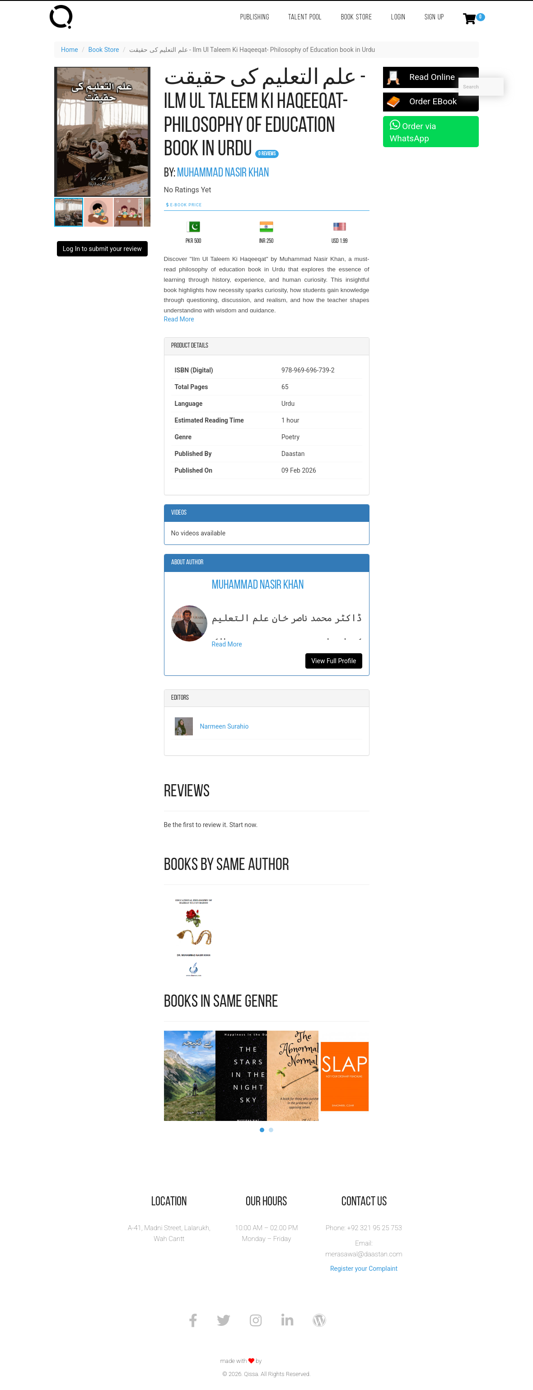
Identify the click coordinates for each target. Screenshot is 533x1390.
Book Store (356, 17)
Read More (179, 319)
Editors (180, 698)
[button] (142, 75)
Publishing (254, 17)
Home (69, 49)
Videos (179, 512)
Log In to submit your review (102, 248)
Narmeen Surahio (224, 726)
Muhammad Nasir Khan (223, 173)
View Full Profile (333, 661)
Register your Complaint (363, 1268)
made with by (241, 1360)
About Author (187, 562)
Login (398, 17)
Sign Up (434, 17)
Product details (189, 345)
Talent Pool (305, 17)
